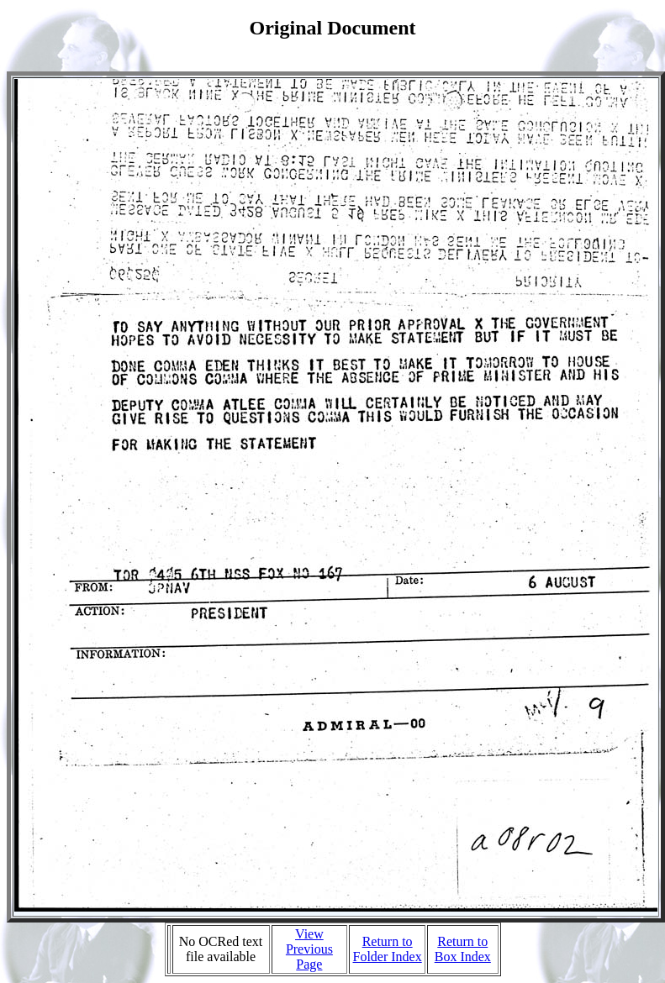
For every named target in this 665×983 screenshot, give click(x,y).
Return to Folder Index (387, 949)
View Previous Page (309, 949)
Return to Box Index (463, 949)
